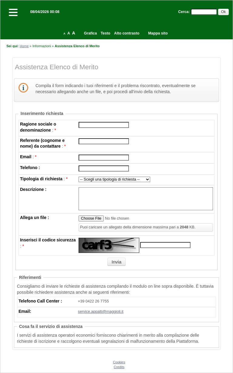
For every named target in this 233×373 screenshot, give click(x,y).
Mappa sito (157, 33)
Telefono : (30, 167)
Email (25, 156)
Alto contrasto (126, 33)
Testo (105, 33)
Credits (119, 367)
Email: (25, 311)
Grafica (90, 33)
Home (24, 46)
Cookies (119, 362)
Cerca (183, 12)
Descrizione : (33, 189)
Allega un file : (34, 217)
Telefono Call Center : (40, 301)
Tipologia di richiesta (41, 178)
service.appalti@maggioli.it (100, 311)
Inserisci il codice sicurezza (48, 239)
